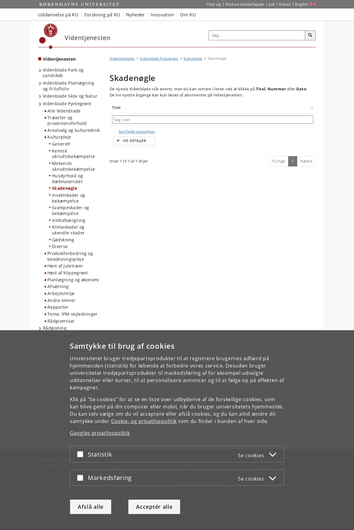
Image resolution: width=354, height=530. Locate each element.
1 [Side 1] (292, 150)
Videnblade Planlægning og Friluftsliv (68, 86)
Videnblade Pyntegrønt (67, 103)
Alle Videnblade (64, 111)
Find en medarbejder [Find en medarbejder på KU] (245, 4)
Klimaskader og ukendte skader (68, 230)
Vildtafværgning (69, 220)
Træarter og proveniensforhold (67, 120)
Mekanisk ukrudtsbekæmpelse (73, 166)
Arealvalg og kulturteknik (73, 130)
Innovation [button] (162, 15)
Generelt (61, 144)
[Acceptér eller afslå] (81, 454)
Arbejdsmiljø (60, 293)
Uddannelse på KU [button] (58, 15)
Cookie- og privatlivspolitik (144, 421)
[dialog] (177, 430)
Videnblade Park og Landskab (63, 73)
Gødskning (63, 240)
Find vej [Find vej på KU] (213, 4)
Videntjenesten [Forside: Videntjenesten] (59, 59)
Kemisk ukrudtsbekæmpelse (73, 153)
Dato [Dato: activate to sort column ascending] (283, 107)
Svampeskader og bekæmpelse (70, 210)
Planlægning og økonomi (73, 280)
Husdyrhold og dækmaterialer (67, 178)
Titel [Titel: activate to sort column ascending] (116, 107)
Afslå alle (91, 506)
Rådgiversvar (61, 321)
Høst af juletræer (65, 266)
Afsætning (58, 286)
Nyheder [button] (135, 15)
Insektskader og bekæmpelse (68, 198)
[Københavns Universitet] (48, 36)
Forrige (278, 150)
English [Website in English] (301, 4)
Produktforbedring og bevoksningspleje (70, 256)
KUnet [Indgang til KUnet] (285, 4)
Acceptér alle (154, 506)
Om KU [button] (188, 15)
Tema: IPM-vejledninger (72, 314)
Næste (306, 150)
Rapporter (58, 307)
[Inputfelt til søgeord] (257, 35)
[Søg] (310, 35)
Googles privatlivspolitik (100, 433)
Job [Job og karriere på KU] (272, 4)
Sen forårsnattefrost (131, 131)
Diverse (60, 246)
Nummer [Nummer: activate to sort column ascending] (250, 107)
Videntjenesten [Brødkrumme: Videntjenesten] (122, 58)
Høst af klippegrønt (67, 273)
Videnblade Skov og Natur (70, 96)
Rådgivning (54, 328)
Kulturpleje (59, 137)
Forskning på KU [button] (102, 15)
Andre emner (61, 300)
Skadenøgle (64, 188)
